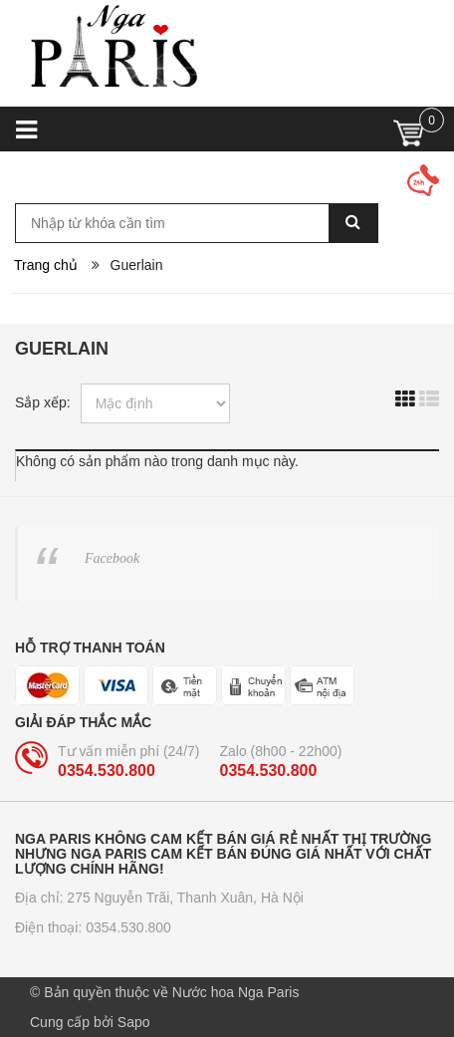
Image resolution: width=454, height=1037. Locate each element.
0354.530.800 (106, 770)
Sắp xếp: (43, 402)
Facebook (112, 558)
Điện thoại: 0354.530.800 (93, 927)
